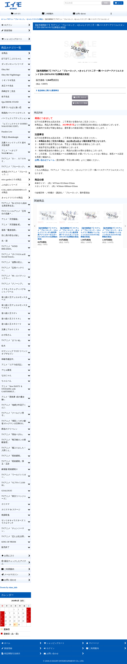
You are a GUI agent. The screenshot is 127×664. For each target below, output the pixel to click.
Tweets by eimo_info (8, 587)
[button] (111, 13)
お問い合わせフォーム (45, 160)
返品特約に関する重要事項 (47, 90)
